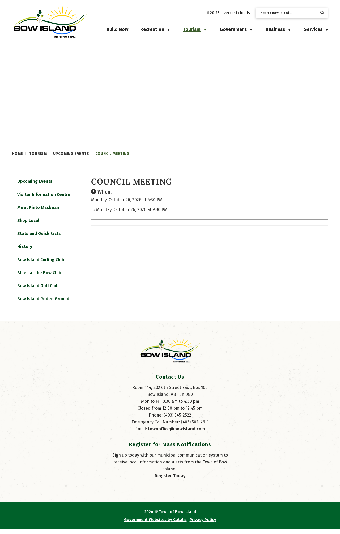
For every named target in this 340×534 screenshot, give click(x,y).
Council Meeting (112, 153)
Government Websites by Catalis (155, 525)
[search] (287, 13)
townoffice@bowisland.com (176, 434)
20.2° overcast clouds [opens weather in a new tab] (230, 13)
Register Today (170, 481)
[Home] (94, 29)
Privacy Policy (203, 525)
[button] (322, 13)
